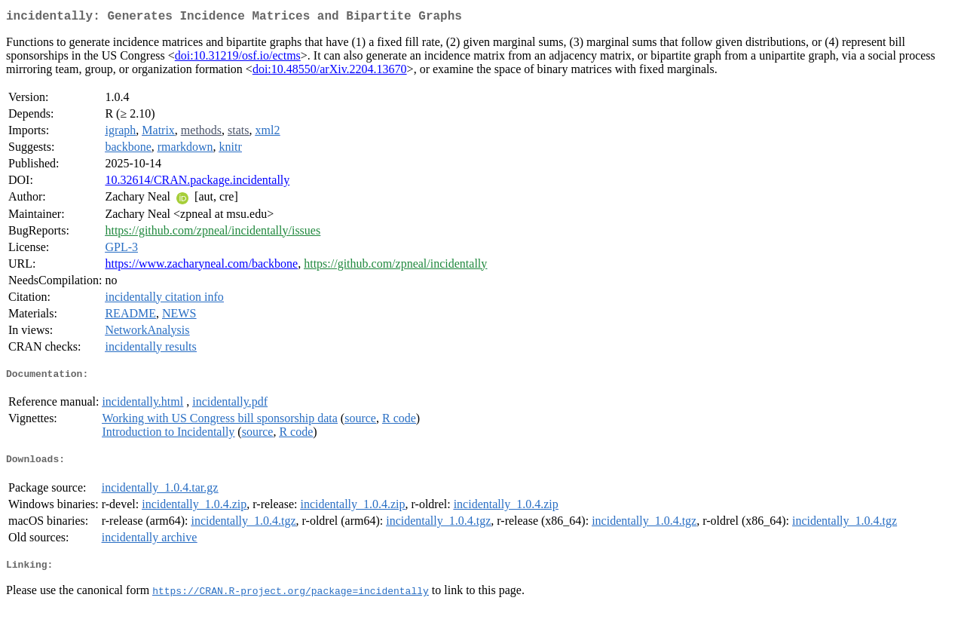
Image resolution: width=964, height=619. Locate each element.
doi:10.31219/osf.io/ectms (238, 58)
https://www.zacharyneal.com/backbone (201, 266)
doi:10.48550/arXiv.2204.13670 (329, 72)
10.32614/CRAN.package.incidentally (197, 182)
